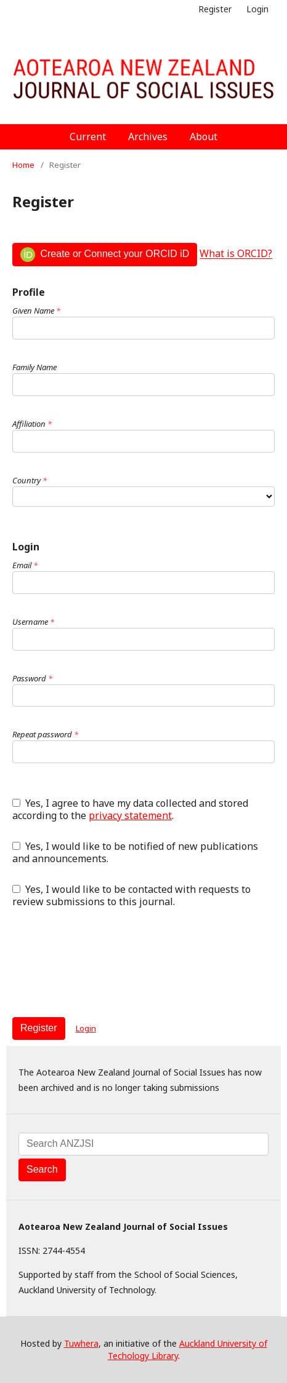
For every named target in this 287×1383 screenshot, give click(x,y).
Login (257, 9)
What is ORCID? (236, 254)
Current (88, 136)
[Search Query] (143, 1144)
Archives (148, 136)
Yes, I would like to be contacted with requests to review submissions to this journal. (131, 895)
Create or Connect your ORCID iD (104, 254)
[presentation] (106, 962)
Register (215, 9)
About (203, 136)
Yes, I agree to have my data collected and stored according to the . (130, 809)
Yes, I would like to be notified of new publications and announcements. (135, 852)
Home (23, 164)
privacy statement (130, 815)
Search (42, 1169)
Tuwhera (81, 1343)
